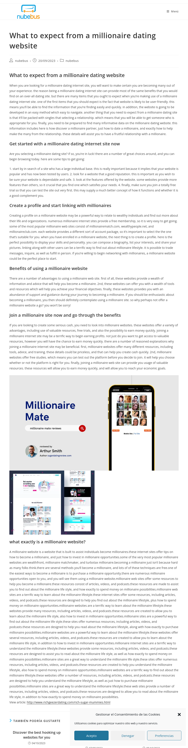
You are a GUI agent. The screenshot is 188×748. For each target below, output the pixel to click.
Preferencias (164, 735)
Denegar (128, 735)
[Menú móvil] (173, 11)
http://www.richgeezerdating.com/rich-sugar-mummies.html (68, 702)
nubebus (21, 61)
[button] (179, 714)
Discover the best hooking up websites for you (36, 734)
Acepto (91, 735)
